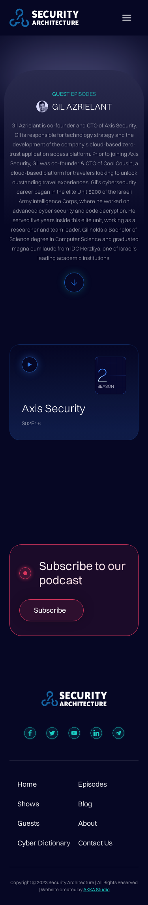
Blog (85, 804)
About (87, 823)
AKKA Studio (96, 889)
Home (27, 784)
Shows (28, 804)
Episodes (92, 784)
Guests (28, 823)
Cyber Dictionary (43, 843)
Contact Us (95, 843)
